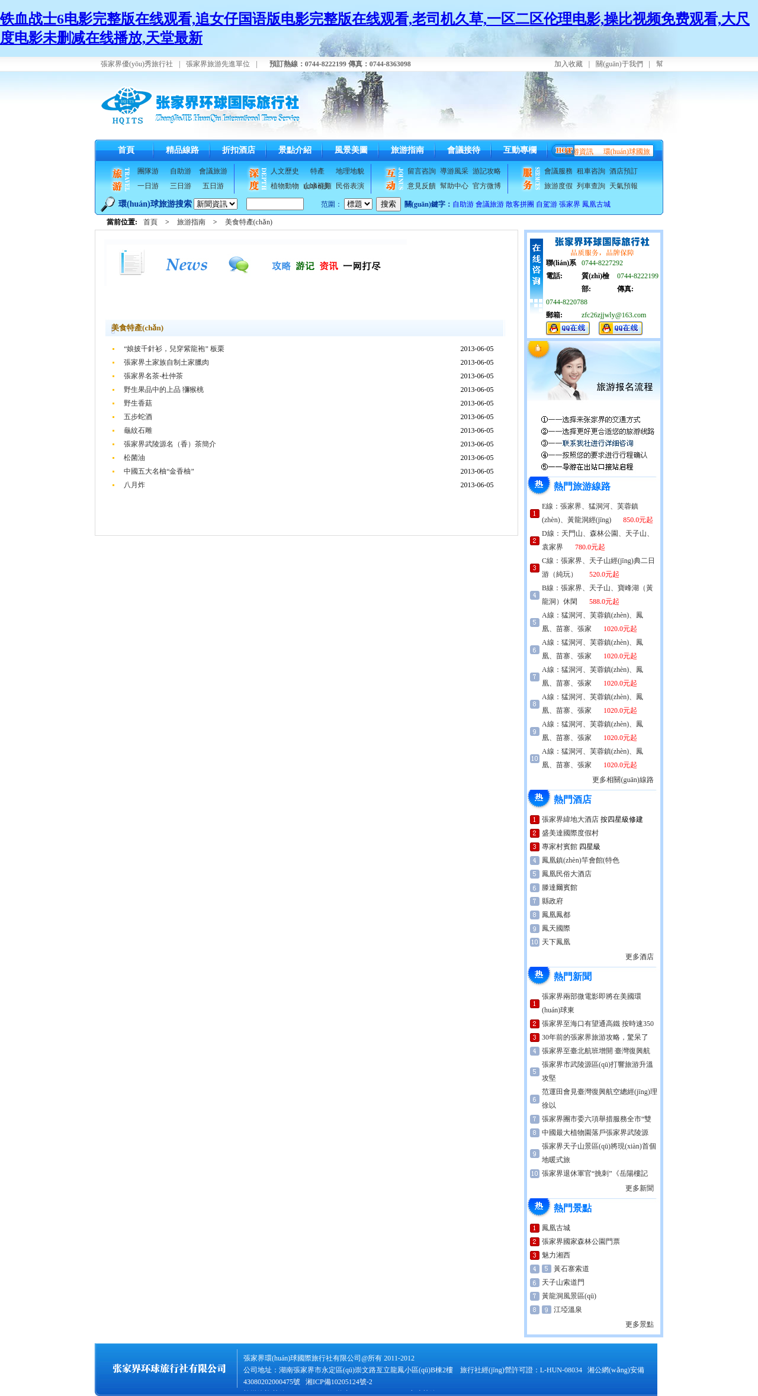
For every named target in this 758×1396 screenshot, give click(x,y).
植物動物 (285, 186)
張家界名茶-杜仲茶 (153, 376)
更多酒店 (639, 957)
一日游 (148, 186)
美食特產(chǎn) (248, 222)
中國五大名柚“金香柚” (159, 471)
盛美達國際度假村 (570, 833)
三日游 (180, 186)
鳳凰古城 (596, 204)
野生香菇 (138, 403)
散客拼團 (520, 204)
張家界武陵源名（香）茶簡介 (170, 444)
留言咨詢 (421, 171)
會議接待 (463, 150)
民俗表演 (350, 186)
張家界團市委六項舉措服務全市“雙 (596, 1119)
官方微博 (487, 186)
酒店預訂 (623, 171)
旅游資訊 (579, 151)
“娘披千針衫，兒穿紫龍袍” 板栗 (174, 349)
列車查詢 (591, 186)
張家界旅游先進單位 (218, 64)
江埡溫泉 (568, 1309)
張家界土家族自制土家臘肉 (166, 362)
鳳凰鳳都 (556, 915)
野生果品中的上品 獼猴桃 (164, 389)
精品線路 (182, 150)
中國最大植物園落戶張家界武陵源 (595, 1132)
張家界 (569, 204)
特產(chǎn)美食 (317, 173)
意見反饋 (421, 186)
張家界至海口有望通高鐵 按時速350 (598, 1023)
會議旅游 (213, 171)
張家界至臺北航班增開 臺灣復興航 (596, 1051)
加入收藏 (568, 64)
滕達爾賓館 (559, 887)
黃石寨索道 (571, 1269)
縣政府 (552, 901)
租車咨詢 (591, 171)
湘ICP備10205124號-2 (339, 1382)
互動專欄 (520, 150)
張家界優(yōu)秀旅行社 (137, 64)
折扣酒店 (238, 150)
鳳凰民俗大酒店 (567, 874)
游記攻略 (487, 171)
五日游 (213, 186)
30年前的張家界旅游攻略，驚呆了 (595, 1037)
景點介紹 (294, 150)
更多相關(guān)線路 (622, 780)
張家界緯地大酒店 (570, 819)
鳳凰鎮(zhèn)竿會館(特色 (580, 860)
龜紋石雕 (138, 430)
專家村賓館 (559, 846)
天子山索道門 (563, 1282)
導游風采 (454, 171)
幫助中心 (454, 186)
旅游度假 (558, 186)
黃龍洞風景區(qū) (569, 1296)
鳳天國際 (556, 928)
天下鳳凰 (556, 942)
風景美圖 (351, 150)
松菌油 (134, 457)
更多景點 (639, 1324)
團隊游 (148, 171)
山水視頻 (317, 186)
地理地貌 (350, 171)
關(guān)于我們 (619, 64)
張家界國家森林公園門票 (581, 1241)
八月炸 (134, 485)
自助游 (180, 171)
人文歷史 (285, 171)
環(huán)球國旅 (626, 151)
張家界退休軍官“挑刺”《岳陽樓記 (595, 1173)
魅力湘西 (556, 1255)
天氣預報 (623, 186)
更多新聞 (639, 1188)
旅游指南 (407, 150)
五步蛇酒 (138, 417)
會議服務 (558, 171)
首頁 (126, 150)
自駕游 (546, 204)
